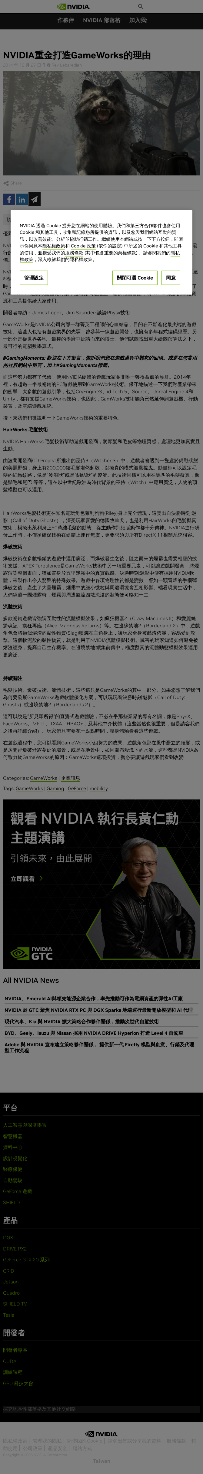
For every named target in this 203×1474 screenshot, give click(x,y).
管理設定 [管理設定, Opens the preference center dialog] (34, 278)
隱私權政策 (53, 246)
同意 (171, 278)
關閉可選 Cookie (135, 278)
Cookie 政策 (83, 246)
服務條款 (74, 253)
